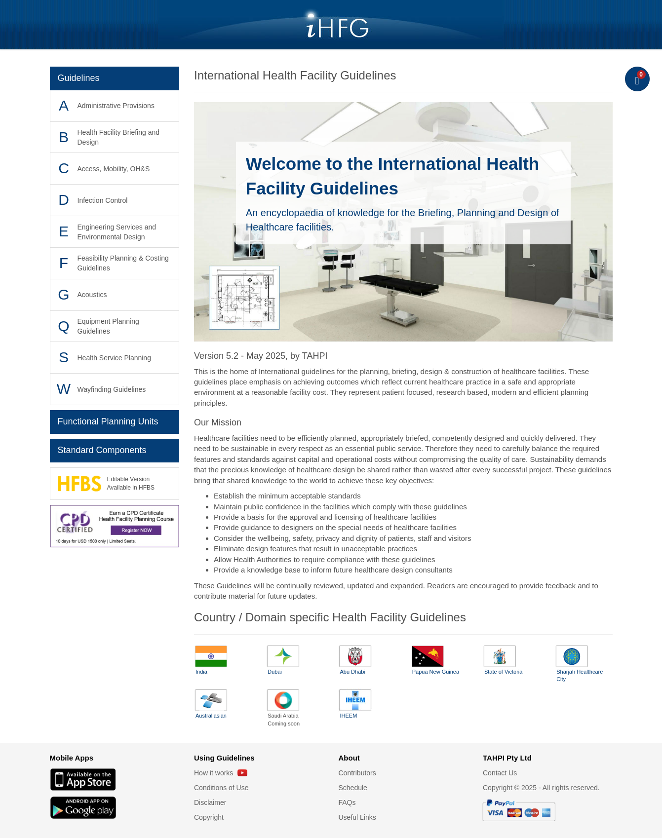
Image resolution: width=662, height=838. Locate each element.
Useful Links (357, 817)
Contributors (357, 773)
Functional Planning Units (108, 421)
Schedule (353, 788)
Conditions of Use (221, 788)
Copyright (209, 817)
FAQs (347, 802)
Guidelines (79, 78)
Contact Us (500, 773)
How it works (220, 773)
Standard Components (102, 450)
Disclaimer (210, 802)
